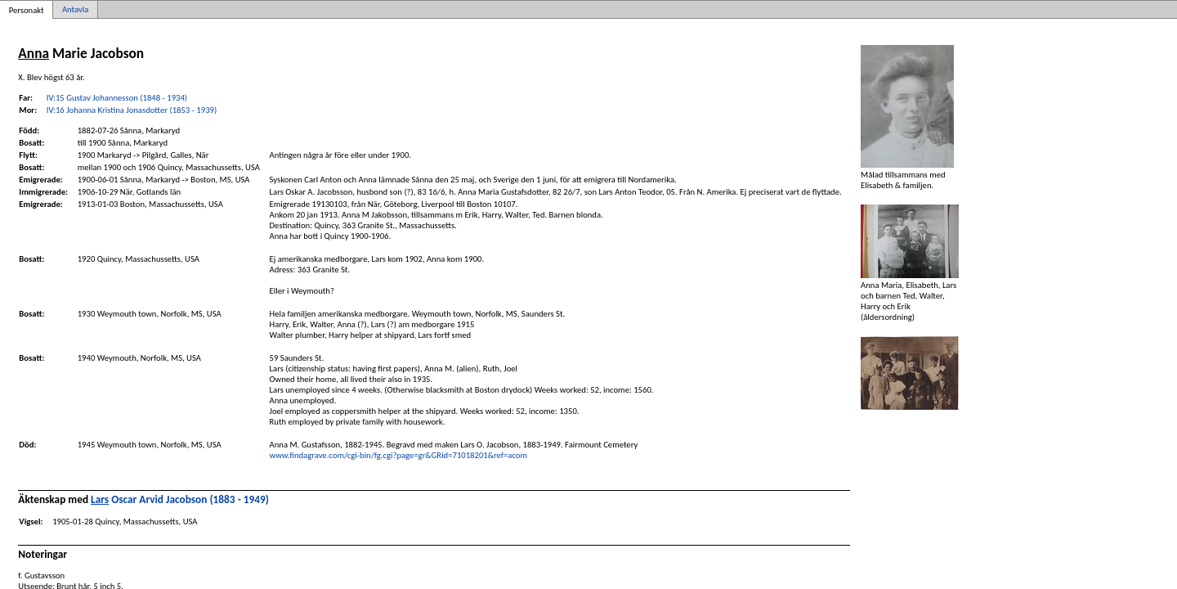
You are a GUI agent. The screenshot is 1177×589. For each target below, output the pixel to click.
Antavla (75, 9)
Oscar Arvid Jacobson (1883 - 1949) (180, 499)
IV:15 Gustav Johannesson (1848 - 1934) (117, 97)
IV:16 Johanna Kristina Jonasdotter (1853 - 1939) (132, 110)
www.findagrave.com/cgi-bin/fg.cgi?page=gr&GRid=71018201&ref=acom (398, 455)
